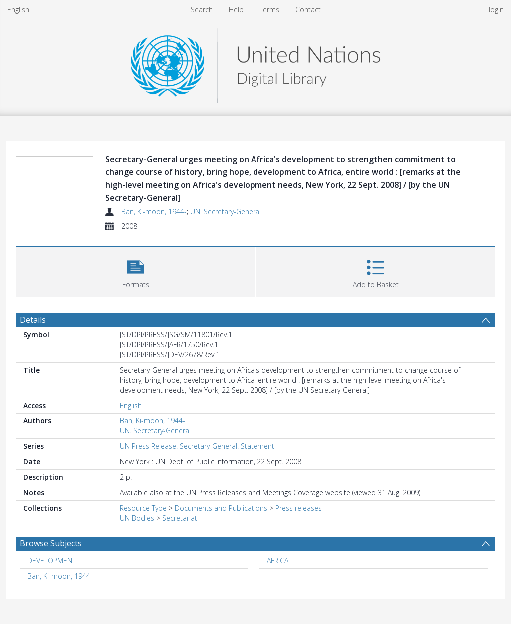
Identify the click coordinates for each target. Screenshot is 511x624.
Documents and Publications (221, 508)
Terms (269, 9)
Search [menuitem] (202, 9)
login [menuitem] (496, 9)
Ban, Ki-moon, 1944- (154, 211)
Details (33, 319)
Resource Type (143, 508)
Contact (308, 9)
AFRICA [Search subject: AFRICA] (277, 560)
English (18, 9)
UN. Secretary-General (225, 211)
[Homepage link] (255, 63)
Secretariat (179, 518)
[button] (135, 271)
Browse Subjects (51, 543)
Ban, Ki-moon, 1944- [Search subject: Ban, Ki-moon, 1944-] (60, 576)
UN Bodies (137, 518)
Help (236, 9)
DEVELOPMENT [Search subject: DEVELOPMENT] (51, 560)
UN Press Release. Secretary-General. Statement (197, 446)
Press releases (298, 508)
